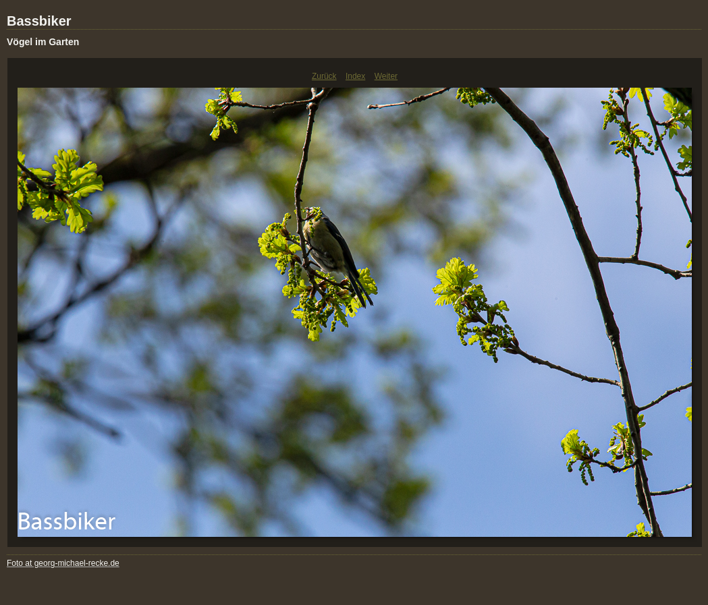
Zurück (324, 76)
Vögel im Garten (43, 41)
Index (355, 76)
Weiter (386, 76)
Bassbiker (39, 20)
